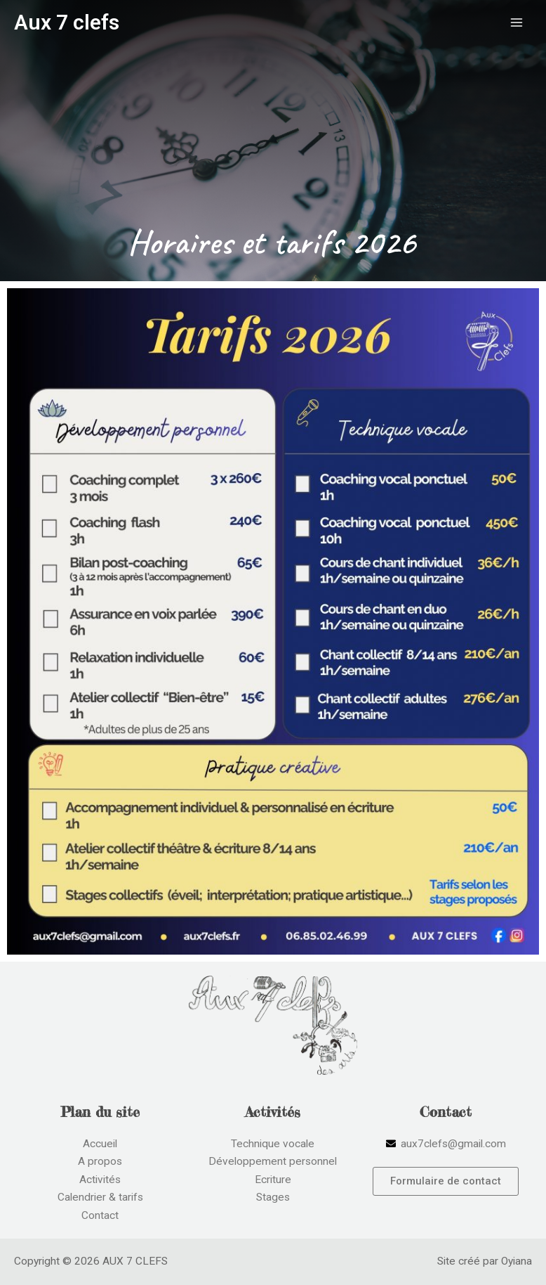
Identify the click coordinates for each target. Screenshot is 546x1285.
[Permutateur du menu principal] (517, 22)
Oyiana (516, 1261)
